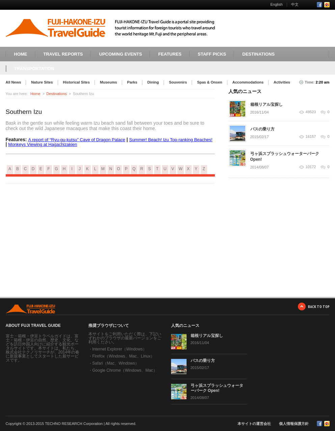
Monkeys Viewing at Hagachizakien (42, 144)
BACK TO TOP (319, 306)
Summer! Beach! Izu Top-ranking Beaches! (171, 139)
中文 (295, 4)
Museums (108, 82)
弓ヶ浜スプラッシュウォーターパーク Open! (217, 388)
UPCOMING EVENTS (120, 54)
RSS (327, 4)
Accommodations (247, 82)
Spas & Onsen (209, 82)
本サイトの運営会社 (254, 424)
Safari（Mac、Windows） (115, 363)
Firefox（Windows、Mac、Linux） (123, 356)
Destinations (57, 94)
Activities (282, 82)
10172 (311, 167)
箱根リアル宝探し (266, 104)
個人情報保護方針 (294, 424)
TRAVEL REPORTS (63, 54)
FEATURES (170, 54)
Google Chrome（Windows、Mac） (124, 370)
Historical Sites (76, 82)
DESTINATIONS (258, 54)
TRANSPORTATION (34, 68)
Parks (132, 82)
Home (35, 94)
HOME (20, 54)
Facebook (319, 4)
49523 (311, 112)
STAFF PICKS (212, 54)
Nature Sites (42, 82)
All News (13, 82)
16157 (311, 136)
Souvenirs (178, 82)
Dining (153, 82)
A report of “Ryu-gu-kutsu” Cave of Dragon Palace (76, 139)
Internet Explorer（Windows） (119, 349)
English (276, 4)
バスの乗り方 (262, 129)
